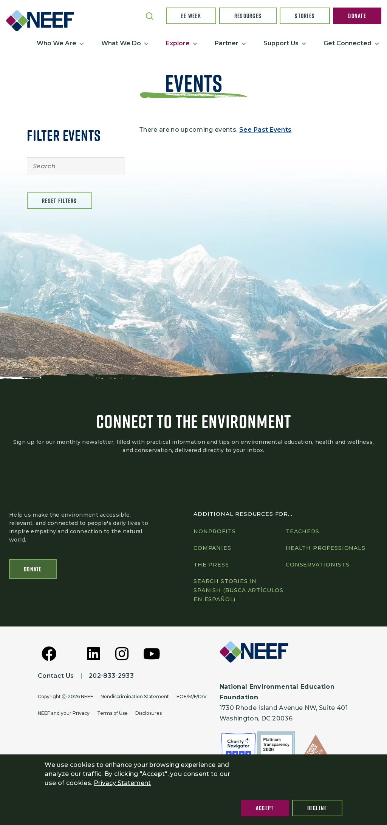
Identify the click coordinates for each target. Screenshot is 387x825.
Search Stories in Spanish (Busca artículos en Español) (238, 590)
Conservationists (317, 564)
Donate (357, 16)
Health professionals (325, 548)
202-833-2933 (111, 675)
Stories (305, 16)
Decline (317, 808)
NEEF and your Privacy (64, 713)
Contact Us (56, 675)
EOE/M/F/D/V (191, 696)
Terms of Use (112, 713)
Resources (248, 16)
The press (211, 564)
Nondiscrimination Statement (135, 696)
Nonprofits (214, 531)
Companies (212, 548)
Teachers (302, 531)
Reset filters (59, 201)
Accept (265, 808)
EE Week (191, 16)
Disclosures (148, 713)
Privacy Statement (122, 783)
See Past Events (265, 129)
